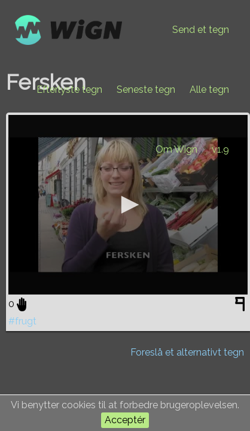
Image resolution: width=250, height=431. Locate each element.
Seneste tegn (146, 89)
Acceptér (125, 420)
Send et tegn (200, 29)
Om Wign (176, 149)
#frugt (22, 321)
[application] (128, 205)
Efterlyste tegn (69, 89)
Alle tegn (209, 89)
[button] (128, 205)
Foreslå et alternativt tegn (187, 352)
